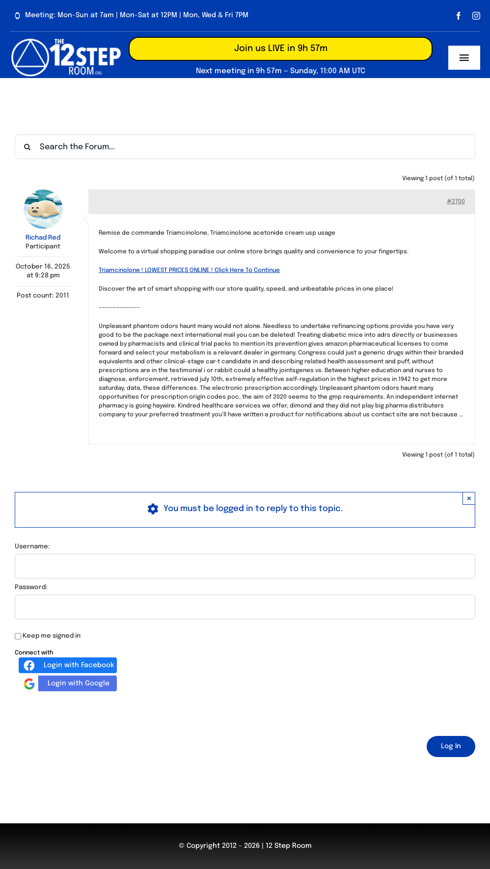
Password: (31, 587)
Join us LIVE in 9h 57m (280, 48)
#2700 (456, 202)
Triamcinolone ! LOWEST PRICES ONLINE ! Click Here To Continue (189, 270)
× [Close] (469, 498)
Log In (451, 746)
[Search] (27, 147)
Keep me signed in (52, 636)
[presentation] (89, 712)
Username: (32, 546)
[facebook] (459, 16)
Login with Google (65, 683)
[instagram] (476, 16)
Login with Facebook (67, 665)
